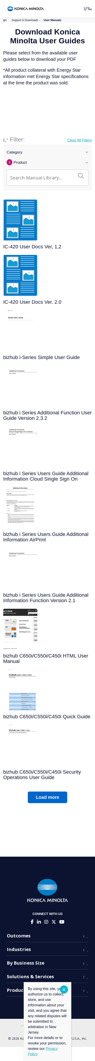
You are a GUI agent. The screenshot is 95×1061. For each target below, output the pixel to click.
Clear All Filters (79, 140)
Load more (47, 797)
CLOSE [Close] (64, 989)
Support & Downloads (25, 20)
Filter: (17, 139)
